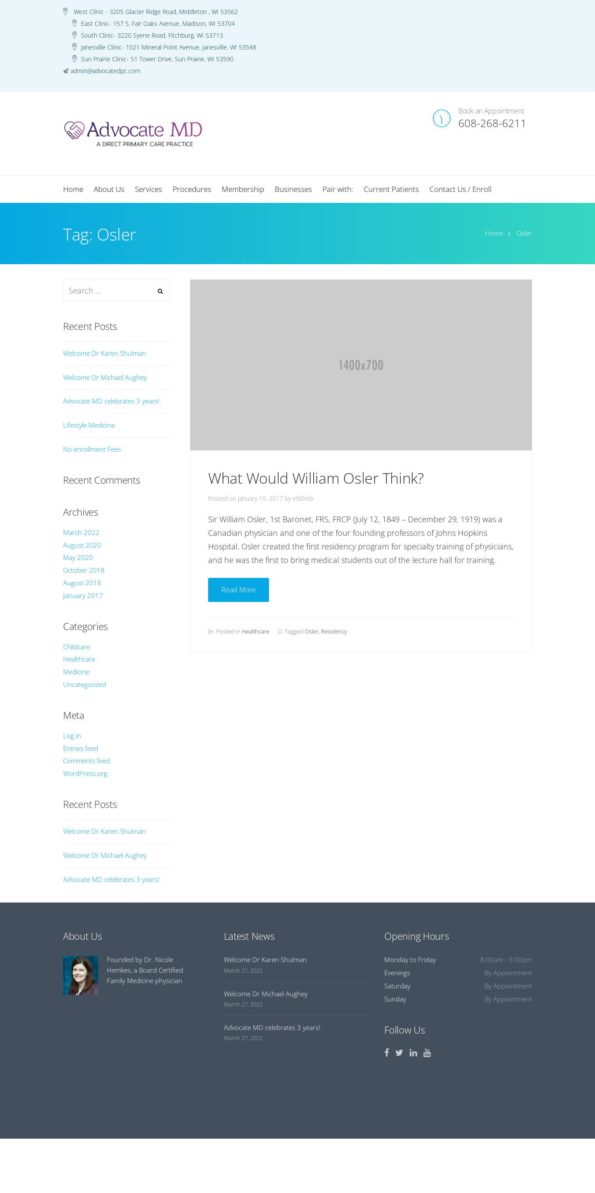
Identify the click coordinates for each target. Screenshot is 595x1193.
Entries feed (80, 748)
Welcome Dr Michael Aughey (105, 377)
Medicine (76, 671)
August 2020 (82, 545)
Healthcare (255, 631)
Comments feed (86, 760)
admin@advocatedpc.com (105, 71)
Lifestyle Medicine (89, 425)
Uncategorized (84, 684)
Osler (312, 631)
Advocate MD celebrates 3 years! (111, 400)
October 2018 (84, 570)
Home (494, 233)
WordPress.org (85, 773)
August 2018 (82, 582)
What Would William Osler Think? (316, 478)
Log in (72, 735)
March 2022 (81, 532)
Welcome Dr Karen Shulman (104, 353)
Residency (334, 631)
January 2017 (83, 595)
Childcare (76, 646)
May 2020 (78, 557)
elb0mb (303, 498)
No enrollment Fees (92, 449)
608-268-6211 (492, 123)
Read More (238, 590)
